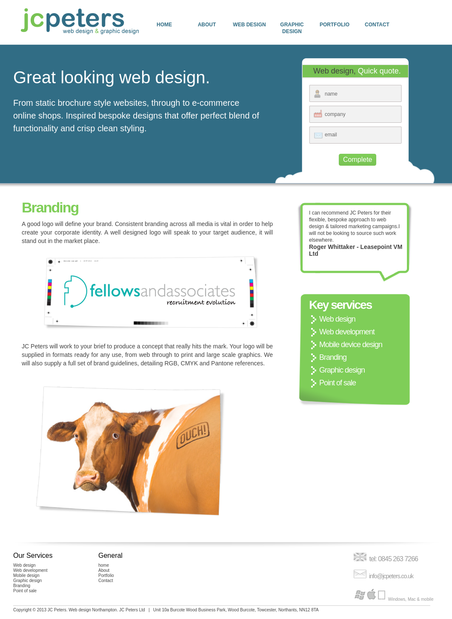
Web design (249, 25)
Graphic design (291, 28)
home (164, 25)
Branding (332, 357)
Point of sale (337, 383)
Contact (377, 25)
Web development (347, 332)
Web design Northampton (93, 610)
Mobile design (26, 575)
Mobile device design (350, 344)
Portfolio (334, 25)
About (207, 25)
